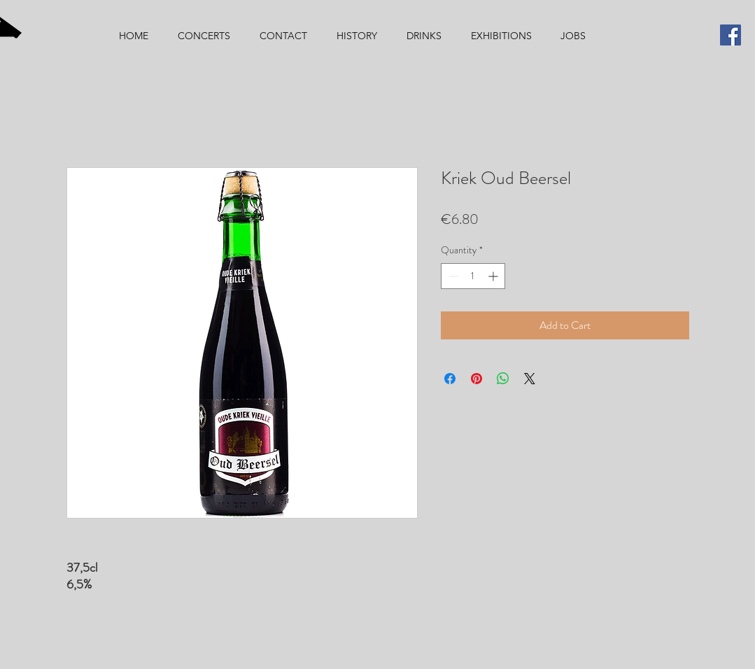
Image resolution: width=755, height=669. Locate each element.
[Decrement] (451, 276)
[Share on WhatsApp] (503, 378)
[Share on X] (529, 378)
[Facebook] (730, 34)
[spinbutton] (473, 276)
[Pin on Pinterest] (476, 378)
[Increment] (494, 276)
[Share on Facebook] (450, 378)
